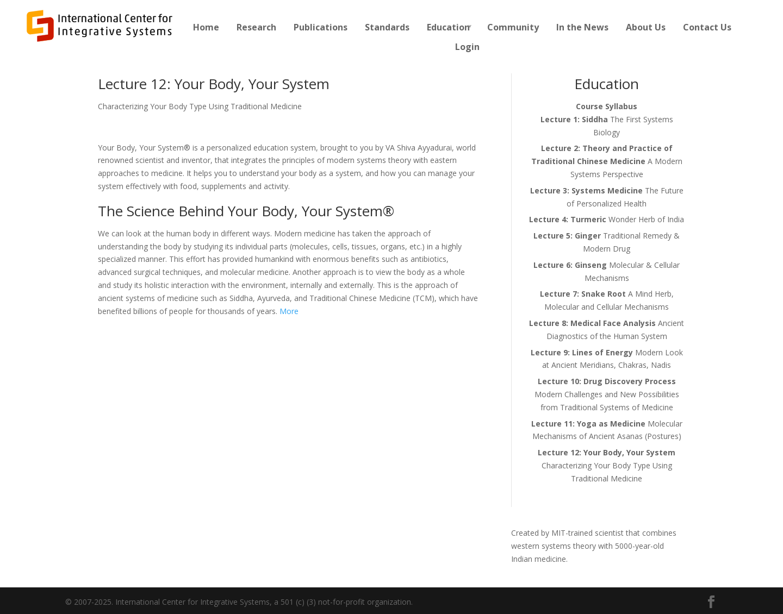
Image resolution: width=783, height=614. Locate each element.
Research (256, 27)
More (289, 311)
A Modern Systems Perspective (606, 161)
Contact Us (707, 27)
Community (513, 27)
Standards (387, 27)
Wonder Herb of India (606, 219)
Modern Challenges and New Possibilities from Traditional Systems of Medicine (607, 394)
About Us (646, 27)
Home (206, 27)
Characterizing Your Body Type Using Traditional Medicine (606, 465)
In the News (582, 27)
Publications (320, 27)
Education (448, 27)
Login (467, 47)
